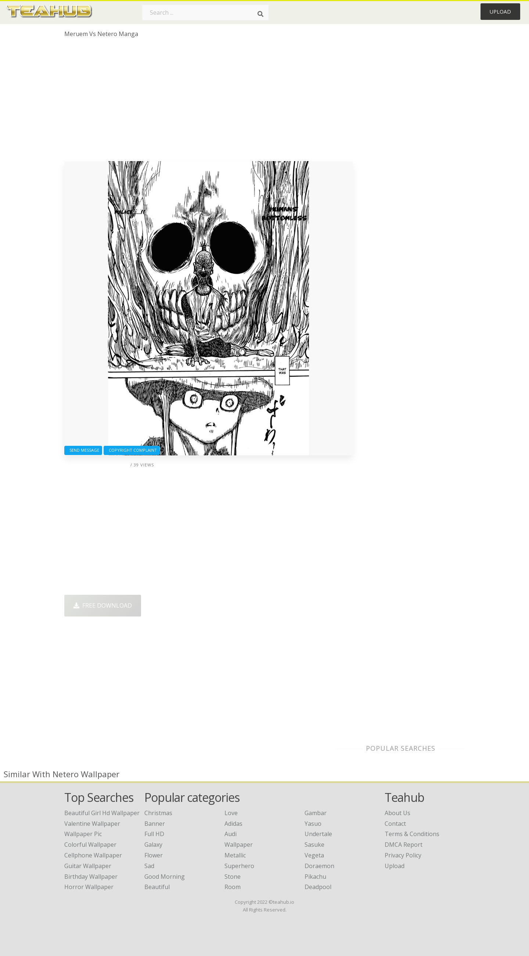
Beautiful (157, 887)
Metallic (235, 855)
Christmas (158, 813)
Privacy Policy (403, 855)
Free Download (102, 605)
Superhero (239, 866)
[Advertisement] (208, 102)
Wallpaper (238, 845)
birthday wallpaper (91, 877)
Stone (232, 877)
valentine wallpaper (92, 824)
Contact (395, 824)
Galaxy (153, 845)
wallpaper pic (83, 834)
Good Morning (164, 877)
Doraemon (319, 866)
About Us (397, 813)
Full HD (154, 834)
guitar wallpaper (87, 866)
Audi (230, 834)
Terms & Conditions (412, 834)
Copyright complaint (132, 450)
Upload (500, 11)
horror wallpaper (89, 887)
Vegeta (314, 855)
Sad (149, 866)
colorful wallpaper (90, 845)
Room (232, 887)
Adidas (233, 824)
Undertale (318, 834)
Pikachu (315, 877)
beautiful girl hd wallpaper (102, 813)
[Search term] (205, 12)
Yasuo (313, 824)
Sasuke (314, 845)
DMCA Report (403, 845)
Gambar (316, 813)
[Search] (260, 14)
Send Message (83, 450)
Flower (153, 855)
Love (231, 813)
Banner (154, 824)
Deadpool (318, 887)
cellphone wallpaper (93, 855)
